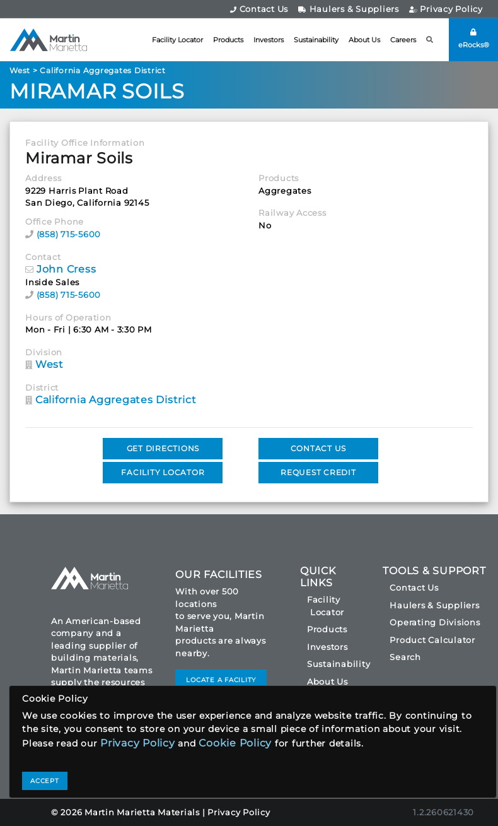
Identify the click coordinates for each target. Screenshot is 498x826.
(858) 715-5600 (69, 234)
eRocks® (473, 38)
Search (405, 657)
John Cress (66, 269)
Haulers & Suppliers (348, 9)
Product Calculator (432, 640)
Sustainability (316, 39)
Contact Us (259, 9)
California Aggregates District (103, 70)
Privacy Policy (446, 9)
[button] (430, 40)
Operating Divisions (435, 622)
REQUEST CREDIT (318, 472)
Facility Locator (177, 39)
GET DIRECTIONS (163, 448)
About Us (364, 39)
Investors (268, 39)
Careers (403, 39)
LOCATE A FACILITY (221, 680)
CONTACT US (319, 448)
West (19, 70)
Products (228, 39)
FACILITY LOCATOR (162, 472)
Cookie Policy (235, 743)
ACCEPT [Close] (44, 781)
